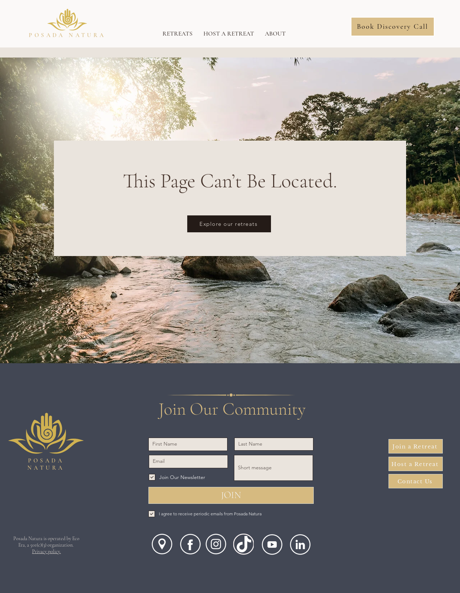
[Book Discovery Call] (392, 26)
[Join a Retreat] (415, 446)
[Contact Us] (415, 481)
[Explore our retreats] (229, 223)
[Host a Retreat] (415, 464)
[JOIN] (231, 495)
